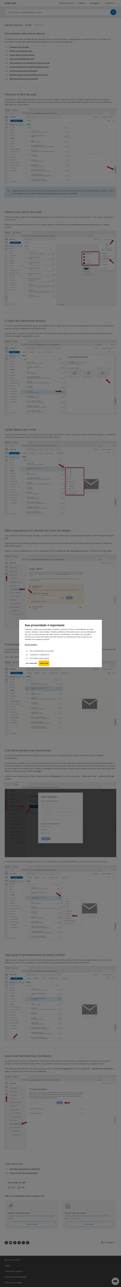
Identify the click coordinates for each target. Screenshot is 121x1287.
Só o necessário (31, 666)
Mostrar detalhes (31, 645)
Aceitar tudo (45, 666)
